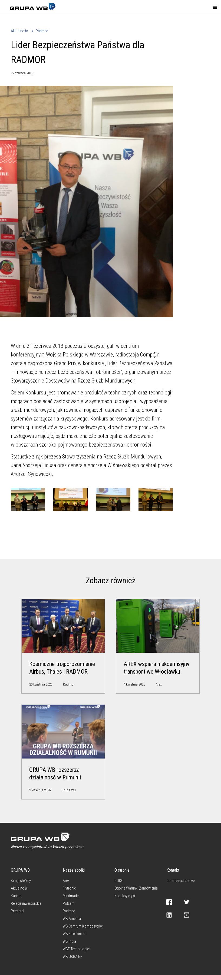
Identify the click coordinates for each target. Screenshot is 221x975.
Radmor (42, 31)
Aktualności (19, 31)
